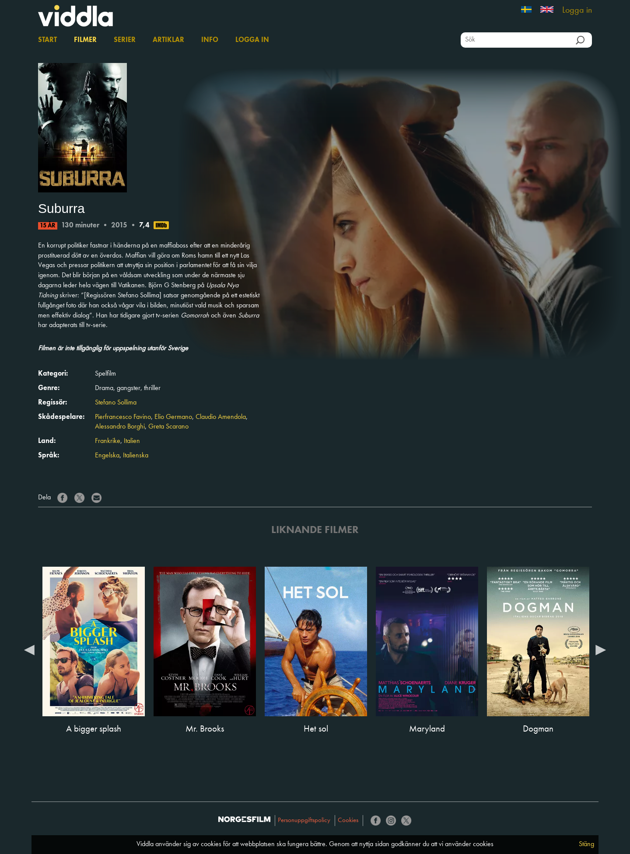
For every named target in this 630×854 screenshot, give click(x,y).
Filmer (85, 40)
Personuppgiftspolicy (304, 820)
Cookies (348, 820)
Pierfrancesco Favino (123, 417)
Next (600, 649)
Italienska (135, 455)
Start (47, 40)
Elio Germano (173, 417)
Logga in (577, 10)
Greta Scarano (168, 426)
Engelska (107, 455)
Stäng (586, 844)
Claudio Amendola (221, 417)
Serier (125, 40)
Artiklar (168, 40)
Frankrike (107, 441)
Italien (132, 441)
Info (209, 40)
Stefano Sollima (115, 402)
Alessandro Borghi (120, 426)
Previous (29, 649)
